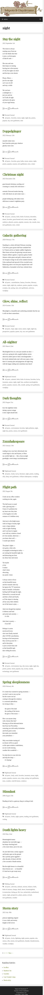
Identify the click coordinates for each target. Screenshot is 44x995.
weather (8, 781)
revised (29, 895)
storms (12, 941)
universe (31, 288)
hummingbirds (30, 889)
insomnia (5, 382)
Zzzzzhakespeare (14, 441)
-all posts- (8, 118)
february (33, 282)
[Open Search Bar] (40, 19)
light (16, 329)
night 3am (20, 382)
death (19, 889)
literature (22, 474)
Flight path (9, 487)
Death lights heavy (14, 830)
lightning (18, 938)
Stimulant (9, 791)
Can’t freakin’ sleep (9, 977)
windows (24, 781)
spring (13, 288)
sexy (19, 778)
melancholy (27, 892)
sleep (7, 476)
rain (36, 938)
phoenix (11, 222)
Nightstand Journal (10, 376)
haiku (22, 161)
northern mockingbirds (31, 382)
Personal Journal (9, 115)
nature (31, 161)
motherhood (35, 892)
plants (20, 895)
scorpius (5, 288)
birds (17, 217)
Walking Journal (9, 884)
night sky (28, 118)
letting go (14, 892)
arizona (13, 217)
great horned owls (18, 219)
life (19, 892)
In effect (6, 967)
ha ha (38, 379)
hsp (21, 666)
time (21, 120)
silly (19, 385)
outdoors (5, 222)
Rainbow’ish (7, 971)
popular (5, 120)
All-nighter (10, 342)
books (13, 474)
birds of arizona (25, 217)
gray (18, 161)
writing (5, 819)
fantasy (22, 282)
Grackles (6, 974)
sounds (34, 222)
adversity (14, 887)
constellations (15, 282)
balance (30, 887)
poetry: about (11, 669)
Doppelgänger (12, 131)
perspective (6, 331)
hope (12, 329)
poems (33, 118)
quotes (17, 331)
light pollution (30, 428)
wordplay (5, 291)
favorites (14, 118)
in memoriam (7, 892)
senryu (15, 431)
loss (22, 892)
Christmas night (13, 174)
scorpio (35, 285)
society (26, 669)
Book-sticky (7, 980)
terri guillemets (15, 120)
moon (19, 118)
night (22, 118)
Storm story (10, 908)
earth (16, 775)
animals (13, 379)
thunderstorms (34, 941)
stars (38, 222)
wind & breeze (16, 781)
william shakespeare (25, 476)
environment (15, 428)
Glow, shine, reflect (15, 301)
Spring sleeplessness (16, 682)
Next (10, 953)
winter (33, 164)
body (12, 775)
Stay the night (11, 39)
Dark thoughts (12, 398)
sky (9, 120)
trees (29, 164)
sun (24, 331)
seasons (14, 164)
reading (36, 474)
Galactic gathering (14, 235)
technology (6, 671)
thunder (27, 941)
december (33, 217)
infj (23, 666)
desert (4, 219)
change (15, 889)
